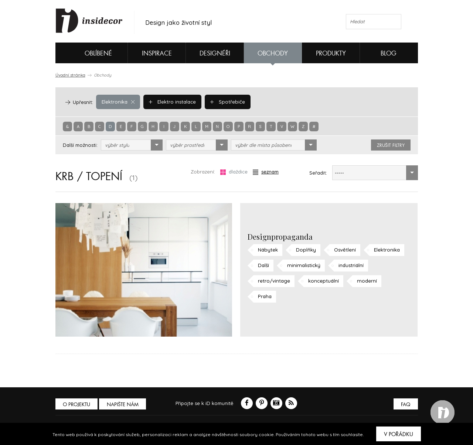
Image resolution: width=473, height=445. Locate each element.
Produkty (331, 53)
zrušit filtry (391, 145)
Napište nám (123, 404)
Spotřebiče (227, 102)
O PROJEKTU (77, 404)
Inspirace (157, 53)
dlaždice (234, 172)
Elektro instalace (172, 102)
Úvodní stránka (70, 75)
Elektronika (118, 102)
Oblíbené (86, 53)
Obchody (273, 53)
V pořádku (398, 434)
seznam (266, 172)
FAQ (405, 404)
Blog (389, 53)
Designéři (215, 53)
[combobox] (132, 145)
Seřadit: (318, 173)
